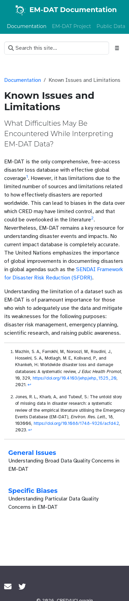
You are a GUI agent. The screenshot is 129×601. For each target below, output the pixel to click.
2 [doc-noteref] (92, 218)
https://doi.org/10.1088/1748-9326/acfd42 (76, 423)
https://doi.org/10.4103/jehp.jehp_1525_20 (75, 378)
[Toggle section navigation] (117, 48)
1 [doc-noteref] (27, 176)
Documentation (22, 80)
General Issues (32, 453)
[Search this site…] (56, 48)
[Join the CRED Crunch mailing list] (8, 586)
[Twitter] (22, 586)
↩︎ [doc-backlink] (29, 385)
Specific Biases (32, 491)
